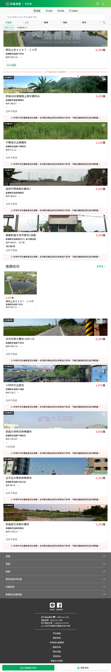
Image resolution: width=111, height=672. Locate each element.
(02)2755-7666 (56, 620)
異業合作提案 (57, 660)
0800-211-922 (63, 617)
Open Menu (103, 4)
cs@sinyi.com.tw (61, 622)
